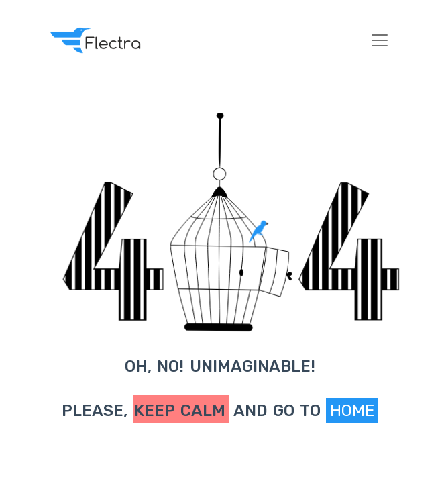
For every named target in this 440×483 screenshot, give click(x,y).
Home (352, 410)
